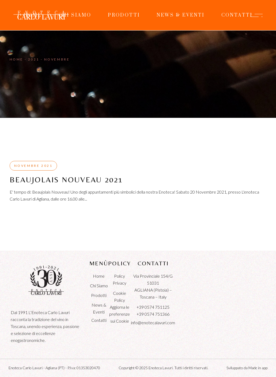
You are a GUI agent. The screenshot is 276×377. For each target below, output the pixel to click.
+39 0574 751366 (153, 313)
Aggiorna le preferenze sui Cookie (119, 313)
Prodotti (99, 295)
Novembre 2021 (33, 166)
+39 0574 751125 (153, 307)
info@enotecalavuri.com (153, 322)
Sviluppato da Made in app (246, 367)
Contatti (99, 320)
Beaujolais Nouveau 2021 (66, 179)
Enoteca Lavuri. (161, 367)
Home (99, 275)
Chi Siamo (99, 285)
